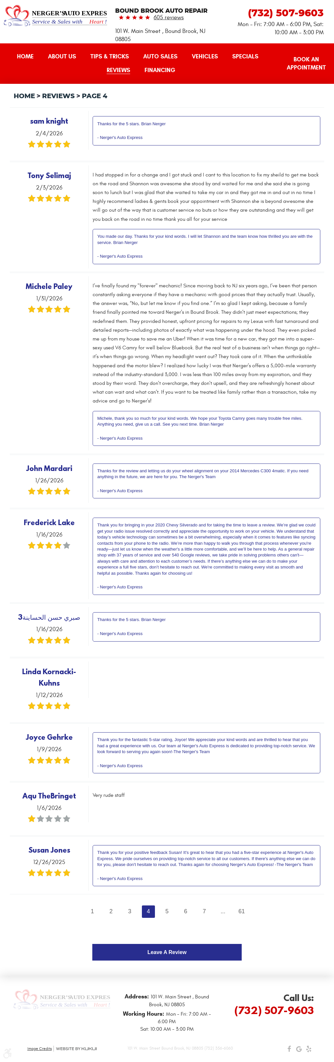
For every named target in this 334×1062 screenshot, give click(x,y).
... (222, 911)
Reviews (118, 70)
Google (299, 1050)
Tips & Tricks (109, 56)
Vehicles (205, 56)
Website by (76, 1048)
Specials (245, 56)
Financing (159, 70)
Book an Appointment (306, 63)
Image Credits (39, 1048)
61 (241, 911)
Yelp (309, 1050)
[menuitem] (25, 57)
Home (25, 56)
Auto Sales (160, 56)
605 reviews (169, 17)
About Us (62, 56)
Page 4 (94, 96)
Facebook (289, 1050)
